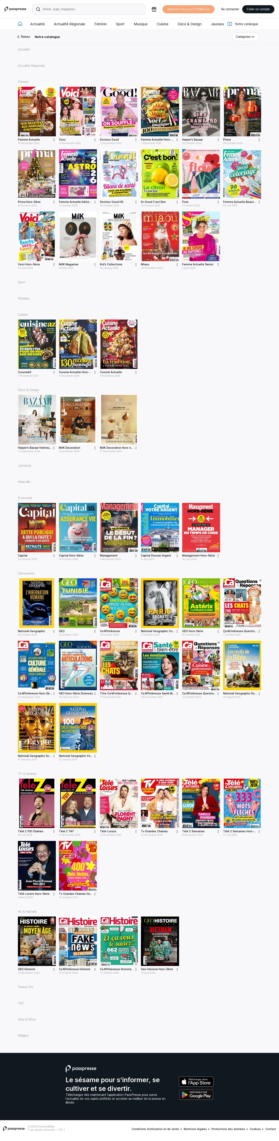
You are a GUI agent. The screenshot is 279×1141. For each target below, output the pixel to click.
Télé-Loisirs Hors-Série (33, 893)
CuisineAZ (24, 372)
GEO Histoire (26, 969)
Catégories (245, 37)
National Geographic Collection (162, 631)
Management (108, 555)
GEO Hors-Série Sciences (76, 693)
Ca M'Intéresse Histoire (74, 969)
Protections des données (228, 1129)
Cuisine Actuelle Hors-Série (77, 372)
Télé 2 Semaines (193, 831)
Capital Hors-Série (71, 555)
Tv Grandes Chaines (154, 831)
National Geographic (31, 631)
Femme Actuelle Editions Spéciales (82, 201)
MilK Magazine (68, 264)
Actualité (37, 24)
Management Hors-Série (198, 555)
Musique (140, 24)
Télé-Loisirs (108, 831)
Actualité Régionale (69, 24)
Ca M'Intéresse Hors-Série (35, 693)
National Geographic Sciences (38, 755)
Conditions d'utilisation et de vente (155, 1129)
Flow (185, 201)
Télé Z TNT (66, 831)
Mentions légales (195, 1129)
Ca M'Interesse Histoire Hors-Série (123, 969)
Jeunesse (218, 24)
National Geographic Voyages (79, 755)
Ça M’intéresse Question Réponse (246, 631)
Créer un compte (258, 9)
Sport (120, 24)
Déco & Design (190, 24)
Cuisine (162, 24)
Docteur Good (109, 139)
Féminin (100, 24)
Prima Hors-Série (29, 201)
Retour (23, 37)
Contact (270, 1129)
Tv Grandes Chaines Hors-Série (80, 893)
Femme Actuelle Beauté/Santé (243, 201)
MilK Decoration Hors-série (118, 447)
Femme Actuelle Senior (197, 264)
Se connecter (230, 9)
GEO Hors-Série (192, 631)
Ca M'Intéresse (110, 631)
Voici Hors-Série (29, 264)
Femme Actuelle (29, 139)
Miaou (145, 264)
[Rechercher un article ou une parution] (89, 9)
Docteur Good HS (111, 201)
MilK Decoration (69, 447)
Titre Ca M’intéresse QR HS (118, 693)
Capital (22, 555)
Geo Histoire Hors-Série (157, 969)
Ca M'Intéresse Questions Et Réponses (208, 693)
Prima (227, 139)
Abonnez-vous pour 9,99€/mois (188, 9)
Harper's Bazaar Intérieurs (35, 447)
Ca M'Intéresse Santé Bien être (161, 693)
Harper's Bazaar (192, 139)
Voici (62, 139)
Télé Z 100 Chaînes (30, 831)
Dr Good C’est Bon (153, 201)
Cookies (255, 1129)
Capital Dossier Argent (156, 555)
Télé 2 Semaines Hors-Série (242, 831)
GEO (62, 631)
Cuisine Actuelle (111, 372)
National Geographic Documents (244, 693)
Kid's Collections (111, 264)
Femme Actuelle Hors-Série (159, 139)
